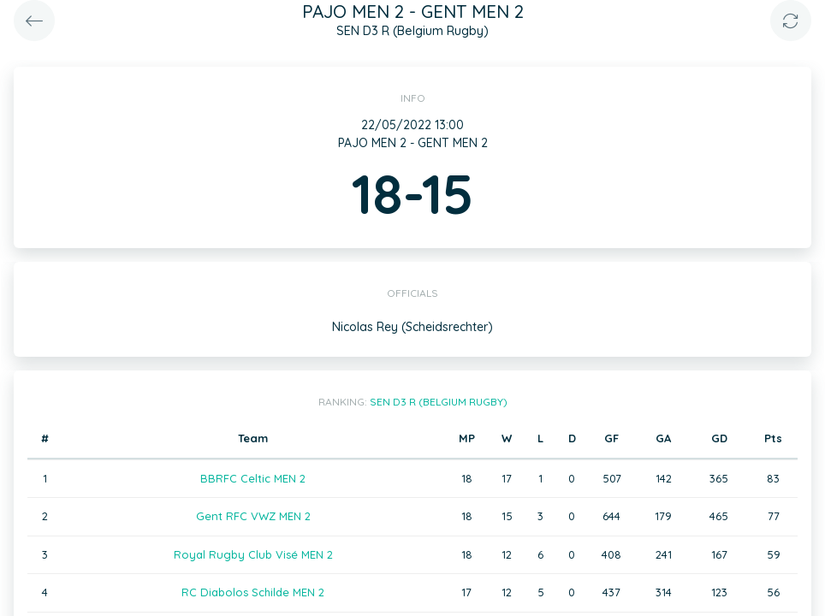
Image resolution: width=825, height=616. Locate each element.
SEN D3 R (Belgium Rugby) (438, 401)
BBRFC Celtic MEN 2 (253, 478)
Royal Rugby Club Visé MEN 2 (253, 554)
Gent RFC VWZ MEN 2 (253, 516)
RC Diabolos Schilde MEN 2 (252, 592)
